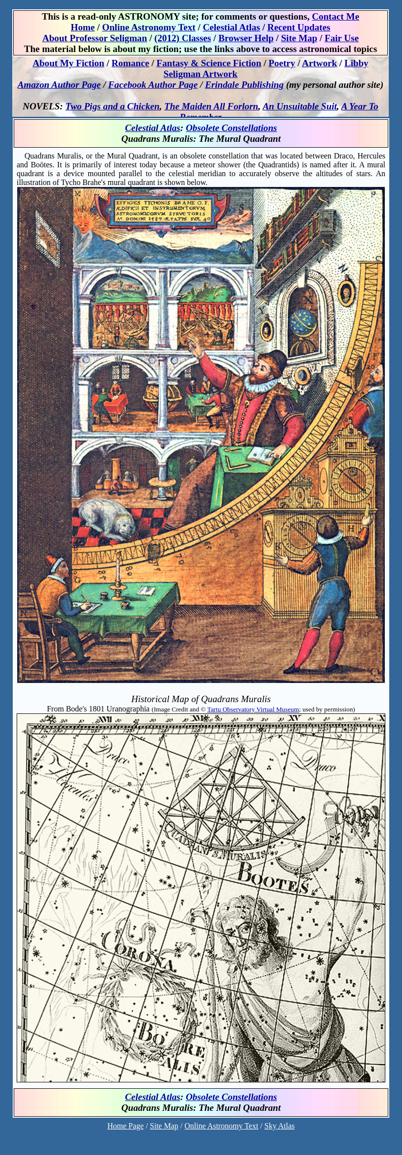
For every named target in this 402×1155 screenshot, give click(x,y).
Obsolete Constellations (231, 128)
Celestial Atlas (152, 128)
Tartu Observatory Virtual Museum (253, 709)
